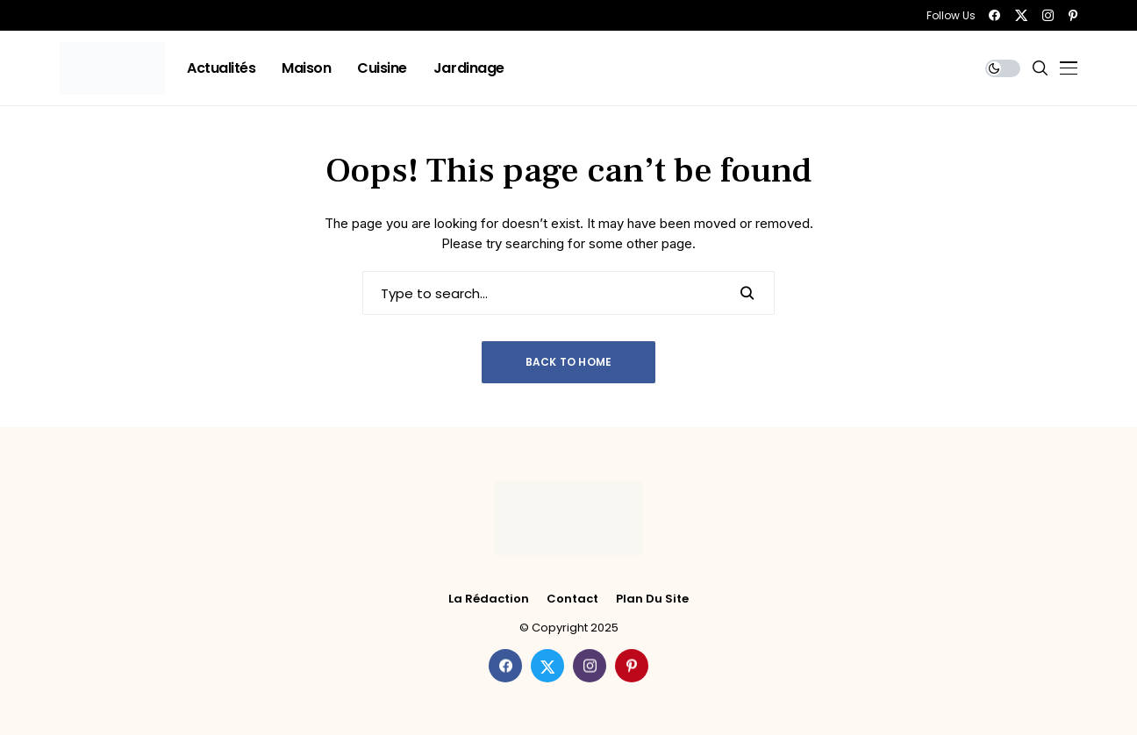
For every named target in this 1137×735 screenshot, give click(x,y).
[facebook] (994, 15)
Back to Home (569, 361)
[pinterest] (1073, 15)
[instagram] (1048, 15)
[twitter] (1021, 15)
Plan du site (652, 599)
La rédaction (488, 599)
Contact (572, 599)
